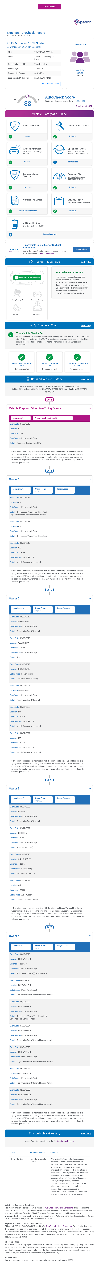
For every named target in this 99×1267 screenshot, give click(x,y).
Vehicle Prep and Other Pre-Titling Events (35, 408)
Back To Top (86, 262)
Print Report (49, 7)
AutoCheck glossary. (65, 1141)
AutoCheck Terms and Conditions (59, 1208)
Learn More (81, 249)
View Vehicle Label (50, 83)
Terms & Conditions (46, 254)
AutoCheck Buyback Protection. (59, 1226)
